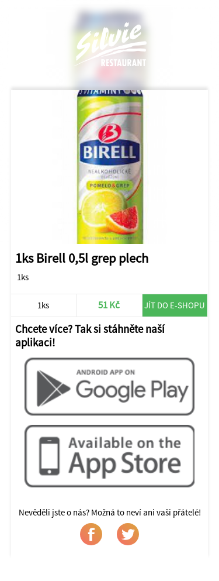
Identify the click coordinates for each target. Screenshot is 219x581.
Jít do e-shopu (174, 305)
